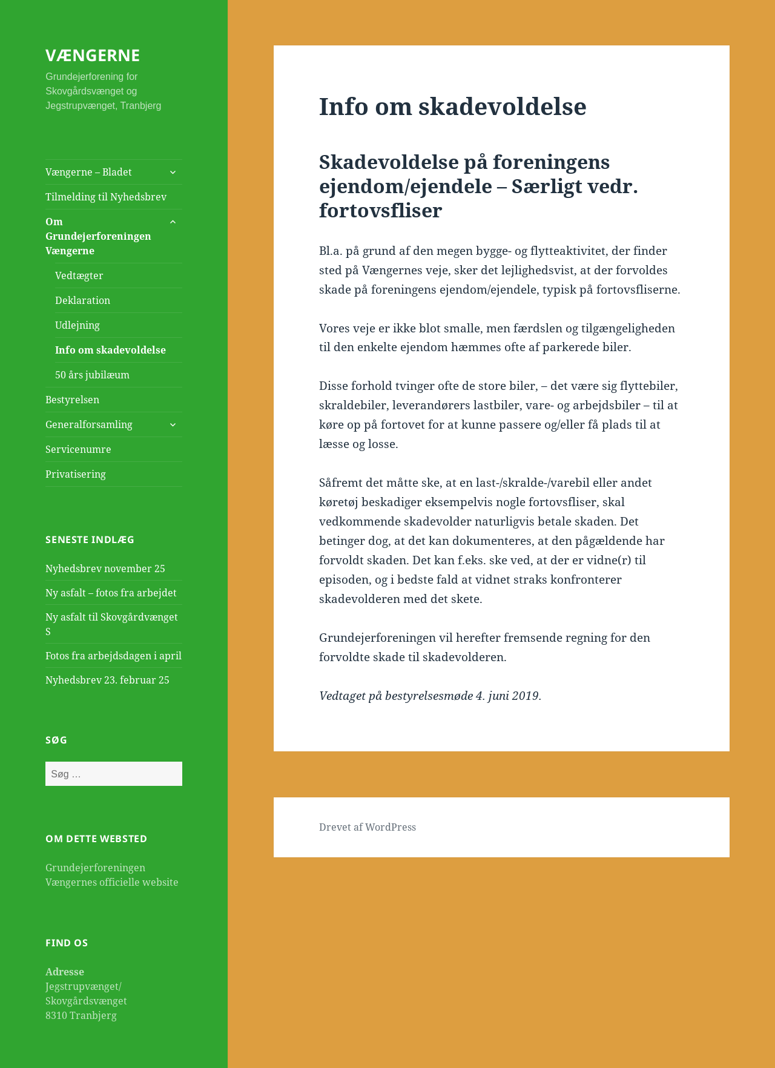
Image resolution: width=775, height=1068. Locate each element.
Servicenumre (78, 449)
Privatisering (75, 474)
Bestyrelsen (72, 399)
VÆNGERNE (92, 55)
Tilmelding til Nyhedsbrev (106, 196)
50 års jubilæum (92, 374)
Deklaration (82, 300)
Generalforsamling (89, 424)
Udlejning (77, 325)
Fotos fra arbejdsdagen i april (113, 655)
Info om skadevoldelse (110, 350)
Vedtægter (79, 275)
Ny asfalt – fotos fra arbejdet (111, 592)
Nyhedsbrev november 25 (105, 568)
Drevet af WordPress (367, 827)
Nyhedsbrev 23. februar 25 (107, 680)
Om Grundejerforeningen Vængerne (98, 236)
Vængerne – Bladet (88, 172)
